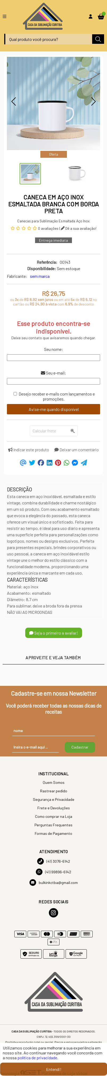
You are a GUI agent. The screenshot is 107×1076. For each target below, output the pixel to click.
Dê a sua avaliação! (78, 228)
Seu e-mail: (53, 372)
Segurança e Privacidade (53, 799)
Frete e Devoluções (53, 808)
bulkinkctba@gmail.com (53, 882)
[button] (14, 101)
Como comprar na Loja (53, 816)
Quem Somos (54, 782)
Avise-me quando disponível (54, 409)
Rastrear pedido (53, 791)
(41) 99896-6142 (53, 872)
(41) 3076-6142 (53, 861)
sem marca (40, 276)
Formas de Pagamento (53, 833)
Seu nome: (53, 349)
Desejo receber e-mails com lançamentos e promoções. (57, 396)
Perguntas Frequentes (53, 825)
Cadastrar (79, 747)
